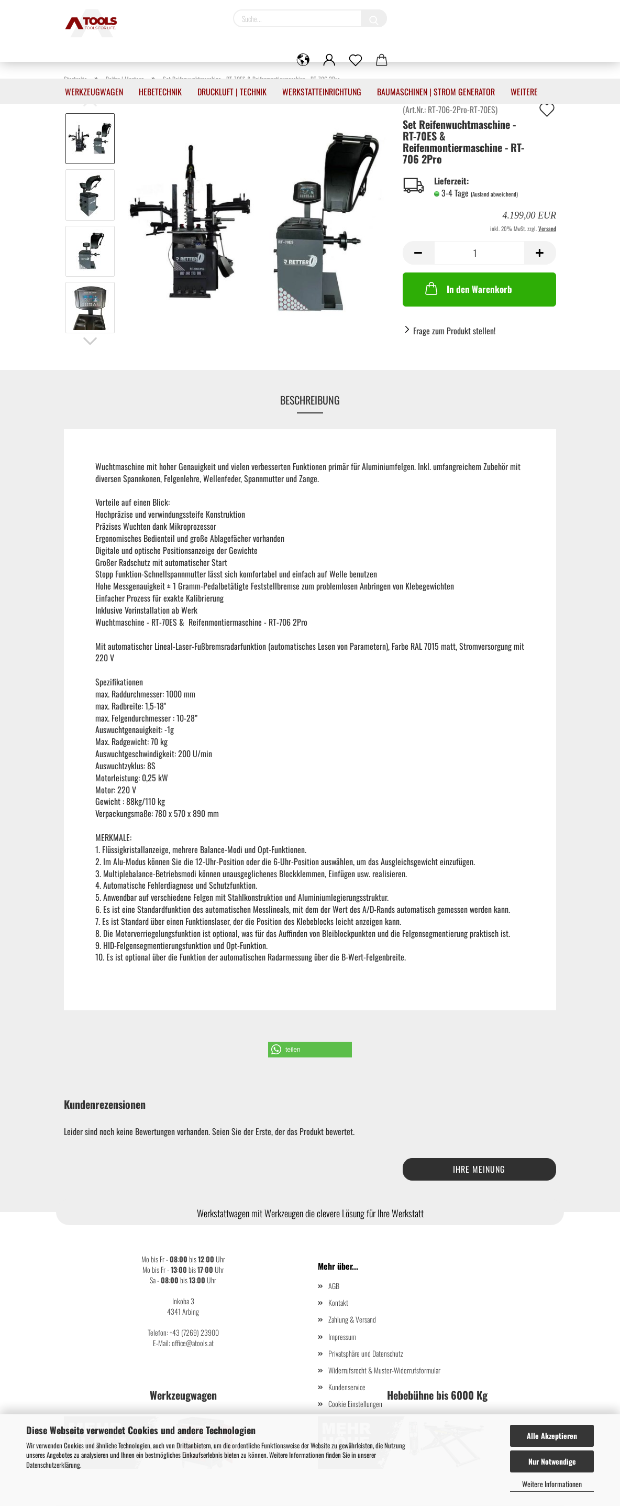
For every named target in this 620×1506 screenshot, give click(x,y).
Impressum (342, 1336)
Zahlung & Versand (352, 1319)
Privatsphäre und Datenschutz (365, 1353)
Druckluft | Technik (232, 91)
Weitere (524, 91)
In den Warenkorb (467, 288)
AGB (333, 1285)
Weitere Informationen (552, 1483)
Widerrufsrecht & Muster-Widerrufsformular (384, 1370)
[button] (310, 1049)
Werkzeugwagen (94, 91)
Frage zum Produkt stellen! (454, 330)
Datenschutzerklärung (53, 1464)
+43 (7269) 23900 (194, 1332)
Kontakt (338, 1302)
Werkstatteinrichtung (321, 91)
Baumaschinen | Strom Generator (436, 91)
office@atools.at (193, 1342)
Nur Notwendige (552, 1461)
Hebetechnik (160, 91)
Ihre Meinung (479, 1169)
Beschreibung (310, 400)
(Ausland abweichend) (494, 194)
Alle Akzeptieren (552, 1435)
